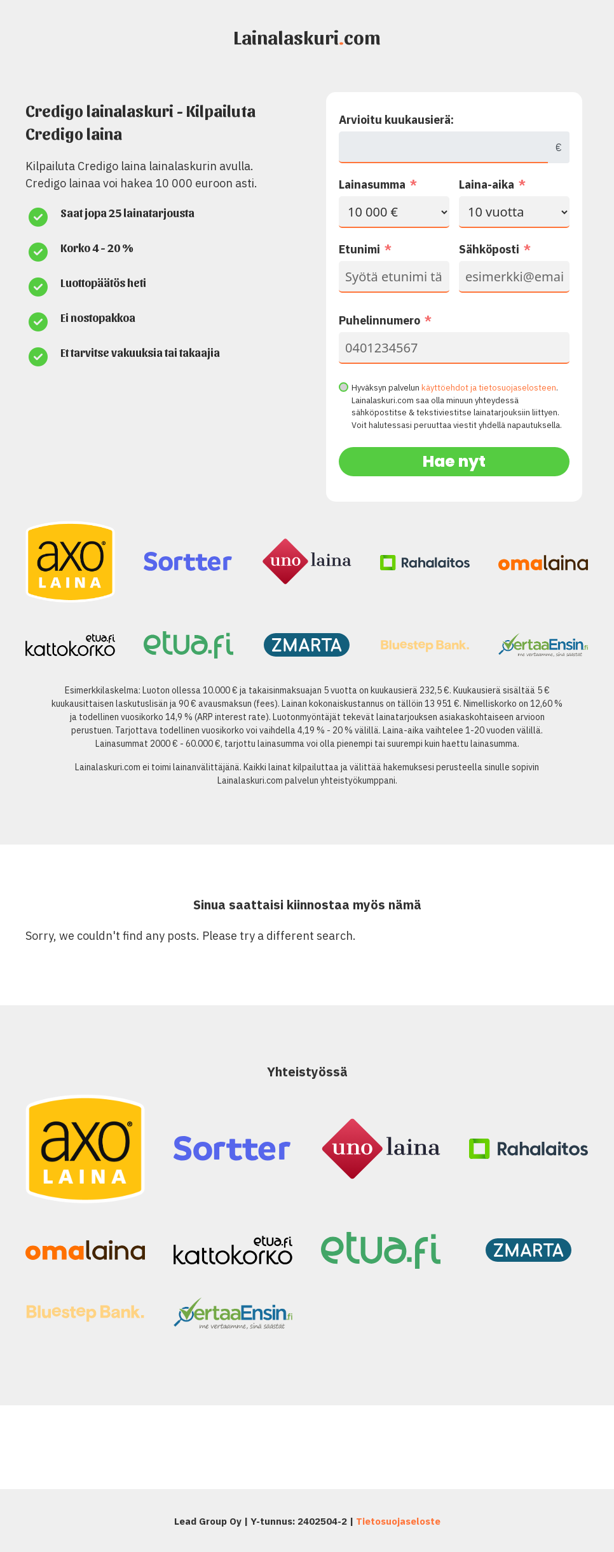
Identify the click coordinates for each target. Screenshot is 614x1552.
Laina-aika (486, 184)
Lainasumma (372, 184)
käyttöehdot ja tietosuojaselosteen (488, 387)
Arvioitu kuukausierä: (396, 119)
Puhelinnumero (379, 320)
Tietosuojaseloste (398, 1521)
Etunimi (359, 249)
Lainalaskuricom (307, 36)
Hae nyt (454, 461)
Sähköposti (489, 249)
